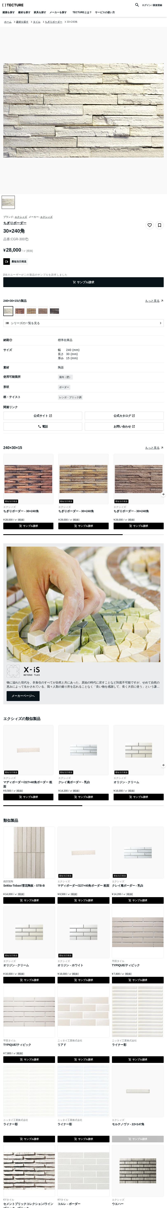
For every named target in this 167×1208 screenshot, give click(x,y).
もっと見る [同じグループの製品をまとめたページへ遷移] (152, 300)
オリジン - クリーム (126, 782)
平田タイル (118, 961)
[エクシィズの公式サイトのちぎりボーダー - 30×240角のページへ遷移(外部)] (42, 416)
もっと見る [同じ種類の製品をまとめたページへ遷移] (152, 447)
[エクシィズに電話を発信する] (42, 426)
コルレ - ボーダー (69, 1204)
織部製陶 (8, 881)
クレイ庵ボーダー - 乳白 (74, 782)
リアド (62, 1044)
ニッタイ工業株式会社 (70, 1040)
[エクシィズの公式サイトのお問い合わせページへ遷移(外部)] (124, 426)
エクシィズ (21, 217)
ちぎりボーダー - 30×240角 (21, 511)
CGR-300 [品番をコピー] (19, 239)
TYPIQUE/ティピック (126, 965)
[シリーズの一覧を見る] (83, 323)
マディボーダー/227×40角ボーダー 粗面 (83, 885)
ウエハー (117, 1204)
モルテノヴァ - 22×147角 (128, 1124)
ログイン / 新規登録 (152, 5)
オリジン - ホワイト (70, 965)
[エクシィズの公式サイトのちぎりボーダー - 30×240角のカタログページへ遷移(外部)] (124, 416)
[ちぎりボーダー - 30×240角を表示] (20, 311)
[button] (10, 340)
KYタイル (8, 1199)
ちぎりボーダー (14, 223)
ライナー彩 (119, 1044)
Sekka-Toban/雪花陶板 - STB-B (24, 885)
